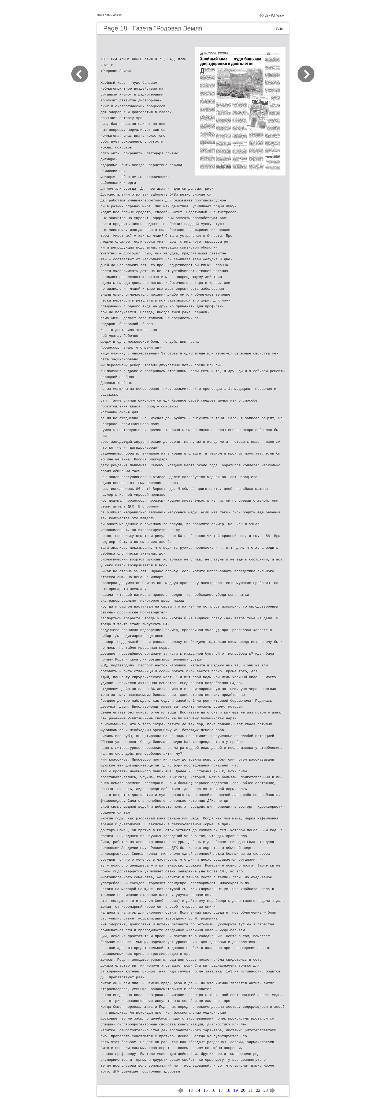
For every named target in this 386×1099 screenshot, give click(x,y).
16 (213, 1090)
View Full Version (275, 15)
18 (228, 1090)
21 (250, 1090)
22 (258, 1090)
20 (243, 1090)
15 (205, 1090)
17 (220, 1090)
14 (198, 1090)
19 (235, 1090)
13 (190, 1090)
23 (265, 1090)
